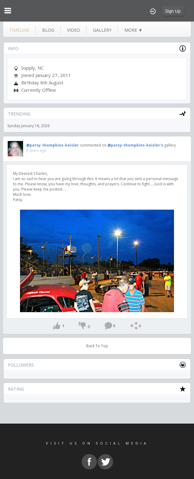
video (73, 30)
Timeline (19, 30)
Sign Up (172, 11)
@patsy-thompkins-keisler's (135, 145)
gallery (102, 30)
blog (48, 30)
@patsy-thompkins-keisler (52, 145)
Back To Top (97, 345)
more (133, 30)
